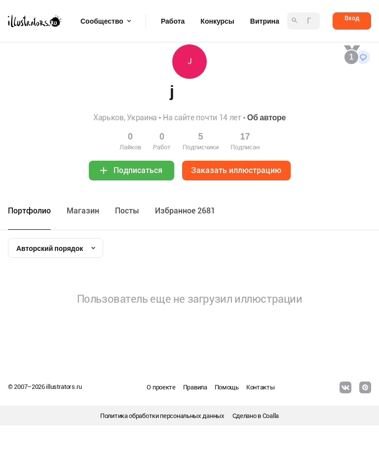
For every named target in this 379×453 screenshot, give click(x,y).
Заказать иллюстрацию (236, 170)
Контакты (260, 387)
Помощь (227, 387)
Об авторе (266, 117)
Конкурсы (217, 21)
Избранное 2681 (185, 210)
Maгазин (83, 210)
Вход (351, 18)
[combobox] (55, 248)
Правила (195, 387)
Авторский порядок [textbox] (49, 248)
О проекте (161, 387)
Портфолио (29, 210)
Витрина (264, 21)
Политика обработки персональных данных (162, 415)
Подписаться (138, 170)
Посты (127, 210)
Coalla (271, 415)
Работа (173, 21)
